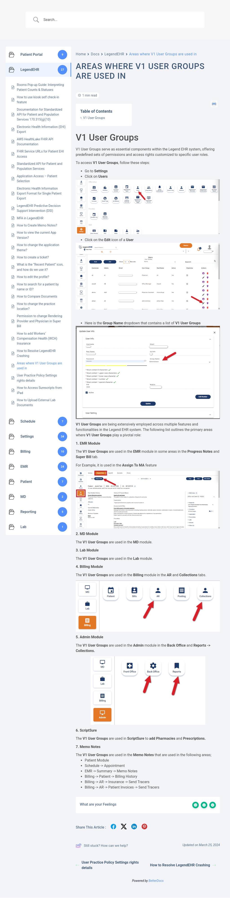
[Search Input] (120, 19)
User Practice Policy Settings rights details (107, 865)
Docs (95, 54)
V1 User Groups (94, 118)
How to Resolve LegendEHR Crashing (183, 865)
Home (81, 54)
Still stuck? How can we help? (102, 846)
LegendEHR (114, 54)
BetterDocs (156, 881)
